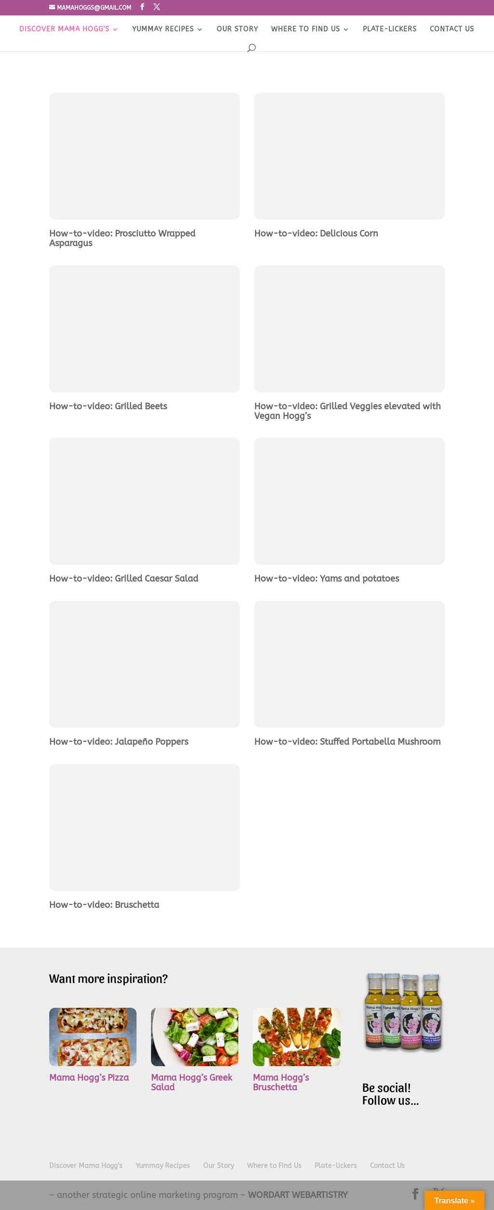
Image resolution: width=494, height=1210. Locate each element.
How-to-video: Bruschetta (104, 905)
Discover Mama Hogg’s (64, 29)
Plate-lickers (390, 29)
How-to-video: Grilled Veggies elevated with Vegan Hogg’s (347, 411)
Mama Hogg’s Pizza (89, 1077)
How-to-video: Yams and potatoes (326, 578)
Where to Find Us (305, 29)
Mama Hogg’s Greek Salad (191, 1082)
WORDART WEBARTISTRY (298, 1195)
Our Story (237, 29)
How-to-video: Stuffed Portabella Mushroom (347, 742)
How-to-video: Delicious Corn (316, 233)
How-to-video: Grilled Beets (108, 406)
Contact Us (452, 29)
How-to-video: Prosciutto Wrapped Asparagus (122, 238)
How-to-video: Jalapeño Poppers (118, 742)
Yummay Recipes (163, 29)
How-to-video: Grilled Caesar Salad (123, 578)
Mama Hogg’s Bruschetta (281, 1082)
